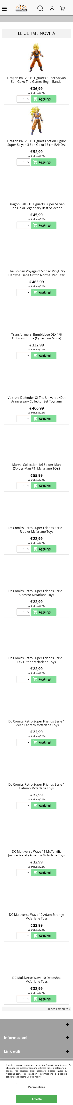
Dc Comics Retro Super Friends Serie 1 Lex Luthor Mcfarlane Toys (36, 660)
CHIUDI (70, 1064)
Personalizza (36, 1087)
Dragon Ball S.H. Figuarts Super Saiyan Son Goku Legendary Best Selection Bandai (37, 208)
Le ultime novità (36, 33)
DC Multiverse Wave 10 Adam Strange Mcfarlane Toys (36, 916)
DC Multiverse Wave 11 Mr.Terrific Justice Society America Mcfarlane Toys (36, 853)
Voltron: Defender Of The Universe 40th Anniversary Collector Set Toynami (37, 399)
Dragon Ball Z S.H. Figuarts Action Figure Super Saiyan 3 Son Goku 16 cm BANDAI (36, 143)
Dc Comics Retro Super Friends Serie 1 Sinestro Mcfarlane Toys (36, 593)
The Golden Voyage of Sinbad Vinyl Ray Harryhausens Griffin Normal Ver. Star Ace (36, 275)
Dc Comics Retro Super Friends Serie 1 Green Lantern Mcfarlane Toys (36, 723)
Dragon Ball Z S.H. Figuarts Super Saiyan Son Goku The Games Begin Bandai (36, 80)
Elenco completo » (58, 1009)
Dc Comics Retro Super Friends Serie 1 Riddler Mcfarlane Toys (36, 530)
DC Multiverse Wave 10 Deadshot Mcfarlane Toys (36, 980)
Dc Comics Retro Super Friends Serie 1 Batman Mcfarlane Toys (36, 786)
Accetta (37, 1099)
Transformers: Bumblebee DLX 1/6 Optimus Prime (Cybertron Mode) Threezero (36, 338)
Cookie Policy (33, 1076)
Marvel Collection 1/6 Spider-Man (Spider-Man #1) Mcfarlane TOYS (36, 467)
